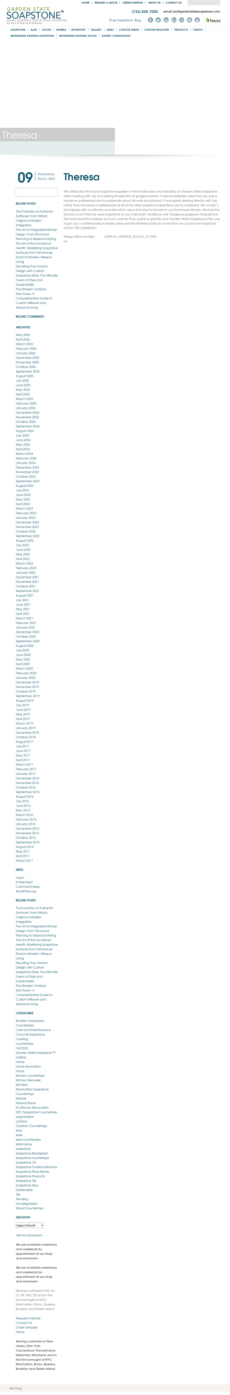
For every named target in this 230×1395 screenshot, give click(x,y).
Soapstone (17, 29)
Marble (61, 29)
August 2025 (25, 376)
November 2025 (27, 362)
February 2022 (26, 568)
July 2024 (22, 435)
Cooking (22, 1039)
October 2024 (26, 421)
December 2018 (27, 732)
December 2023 (27, 467)
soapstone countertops (32, 1157)
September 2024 (28, 426)
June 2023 (23, 494)
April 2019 (23, 718)
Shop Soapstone (121, 20)
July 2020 (22, 650)
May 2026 (23, 334)
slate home (24, 1144)
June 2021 (23, 604)
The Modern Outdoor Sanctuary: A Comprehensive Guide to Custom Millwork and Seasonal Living (34, 298)
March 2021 (24, 618)
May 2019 (23, 714)
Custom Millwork (156, 29)
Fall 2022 (22, 1048)
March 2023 (24, 508)
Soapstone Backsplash (32, 1153)
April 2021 (23, 613)
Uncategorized (26, 1203)
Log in (20, 877)
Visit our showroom (29, 1235)
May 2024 (23, 444)
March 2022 (24, 563)
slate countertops (28, 1139)
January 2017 (26, 773)
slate (19, 1135)
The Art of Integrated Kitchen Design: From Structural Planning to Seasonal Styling (36, 234)
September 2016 (28, 791)
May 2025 (23, 389)
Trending (22, 1199)
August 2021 (25, 595)
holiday (21, 1057)
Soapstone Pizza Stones (32, 1171)
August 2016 (25, 796)
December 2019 (27, 682)
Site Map (16, 1388)
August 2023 (25, 485)
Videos (197, 29)
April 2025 (23, 394)
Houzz (20, 1071)
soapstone (23, 1148)
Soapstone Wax (27, 1185)
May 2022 (23, 554)
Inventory (78, 29)
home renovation (28, 1066)
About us (154, 2)
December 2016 (27, 778)
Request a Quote (106, 2)
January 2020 (26, 677)
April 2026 (23, 339)
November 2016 (27, 782)
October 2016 (26, 787)
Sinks (110, 29)
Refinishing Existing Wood (78, 35)
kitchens (22, 1084)
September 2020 (28, 641)
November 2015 (27, 833)
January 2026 (26, 353)
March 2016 (24, 814)
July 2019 (22, 705)
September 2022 (28, 536)
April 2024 (23, 449)
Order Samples (133, 2)
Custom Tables (129, 29)
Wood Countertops (29, 1208)
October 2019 (26, 691)
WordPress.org (26, 891)
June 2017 (23, 750)
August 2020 (25, 645)
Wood (46, 29)
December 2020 (27, 632)
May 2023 (23, 499)
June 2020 (23, 654)
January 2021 (26, 627)
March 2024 (24, 453)
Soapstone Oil (26, 1162)
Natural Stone (26, 1103)
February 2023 (26, 513)
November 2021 (27, 581)
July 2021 (22, 600)
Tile (18, 1194)
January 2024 (26, 462)
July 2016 (22, 801)
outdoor (21, 1121)
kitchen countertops (30, 1075)
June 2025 (23, 385)
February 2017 (26, 769)
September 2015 (28, 842)
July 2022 (22, 545)
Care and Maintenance (33, 1029)
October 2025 (26, 366)
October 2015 (26, 837)
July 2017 (22, 746)
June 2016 (23, 805)
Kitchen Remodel (28, 1080)
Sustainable (24, 1189)
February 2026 (26, 348)
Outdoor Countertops (31, 1125)
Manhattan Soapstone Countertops (32, 1091)
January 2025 (26, 408)
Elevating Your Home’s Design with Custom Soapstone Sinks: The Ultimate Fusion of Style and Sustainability (37, 275)
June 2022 (23, 549)
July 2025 (22, 380)
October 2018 (26, 737)
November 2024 (27, 417)
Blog (137, 20)
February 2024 (26, 458)
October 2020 (26, 636)
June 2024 (23, 440)
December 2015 (27, 828)
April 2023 (23, 504)
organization (25, 1116)
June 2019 (23, 709)
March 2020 (24, 668)
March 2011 (24, 860)
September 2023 (28, 481)
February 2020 (26, 673)
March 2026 (24, 344)
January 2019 (26, 727)
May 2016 (23, 810)
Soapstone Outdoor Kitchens (36, 1167)
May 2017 (23, 755)
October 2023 (26, 476)
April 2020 (23, 664)
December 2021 (27, 577)
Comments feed (27, 886)
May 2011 (23, 851)
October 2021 (26, 586)
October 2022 (26, 531)
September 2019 (28, 696)
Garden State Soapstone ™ (36, 1052)
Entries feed (24, 882)
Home (86, 2)
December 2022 (27, 522)
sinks (19, 1130)
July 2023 (22, 490)
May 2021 (23, 609)
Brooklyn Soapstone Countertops (30, 1022)
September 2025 (28, 371)
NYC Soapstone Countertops (36, 1112)
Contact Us (174, 2)
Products (181, 29)
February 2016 (26, 819)
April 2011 (23, 855)
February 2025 (26, 403)
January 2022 (26, 572)
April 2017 (23, 759)
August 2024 (25, 430)
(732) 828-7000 (145, 11)
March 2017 (24, 764)
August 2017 (25, 741)
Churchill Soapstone (30, 1034)
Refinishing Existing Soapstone (32, 35)
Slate (33, 29)
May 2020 (23, 659)
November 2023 (27, 472)
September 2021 (28, 590)
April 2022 (23, 558)
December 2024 (27, 412)
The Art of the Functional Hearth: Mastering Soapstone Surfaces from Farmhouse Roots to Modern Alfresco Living (37, 252)
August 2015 (25, 846)
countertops (24, 1043)
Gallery (96, 29)
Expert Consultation (116, 35)
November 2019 (27, 686)
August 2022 (25, 540)
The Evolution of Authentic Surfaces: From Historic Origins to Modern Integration (34, 218)
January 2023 (26, 517)
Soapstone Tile (26, 1180)
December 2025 (27, 357)
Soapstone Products (30, 1176)
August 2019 (25, 700)
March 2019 (24, 723)
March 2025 (24, 398)
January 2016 (26, 823)
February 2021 (26, 622)
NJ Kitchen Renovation (32, 1107)
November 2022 (27, 526)
